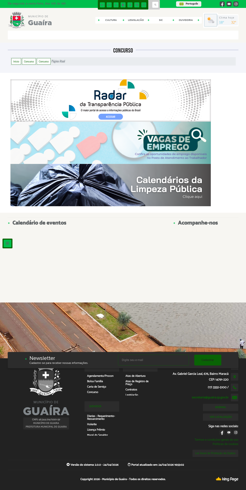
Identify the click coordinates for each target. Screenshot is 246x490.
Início (16, 61)
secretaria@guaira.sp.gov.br (210, 397)
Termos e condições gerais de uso (216, 439)
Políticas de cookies (225, 444)
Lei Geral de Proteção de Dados (215, 453)
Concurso (29, 61)
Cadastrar (207, 360)
